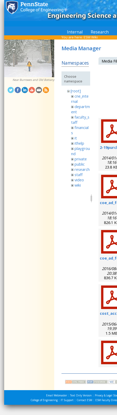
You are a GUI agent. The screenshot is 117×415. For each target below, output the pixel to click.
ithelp (79, 143)
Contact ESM (84, 400)
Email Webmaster (56, 395)
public (80, 164)
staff (79, 174)
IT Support (67, 400)
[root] (76, 90)
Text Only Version (81, 395)
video (79, 179)
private (81, 158)
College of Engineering (44, 400)
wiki (78, 185)
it (76, 138)
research (82, 169)
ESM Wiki (91, 37)
